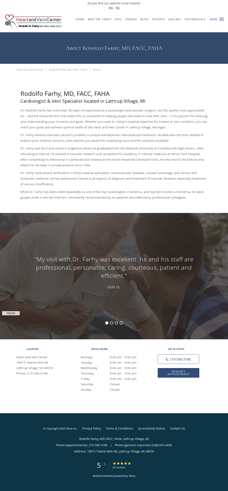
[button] (221, 19)
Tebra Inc (71, 428)
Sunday (113, 389)
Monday (113, 357)
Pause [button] (11, 313)
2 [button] (111, 323)
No (118, 8)
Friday (113, 378)
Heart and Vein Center (29, 69)
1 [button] (107, 323)
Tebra (132, 476)
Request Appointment (178, 373)
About (96, 69)
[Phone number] (178, 359)
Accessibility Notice (151, 428)
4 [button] (121, 323)
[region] (114, 272)
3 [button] (116, 323)
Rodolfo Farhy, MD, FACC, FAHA (68, 69)
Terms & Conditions (119, 428)
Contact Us (177, 428)
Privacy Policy (91, 428)
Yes (111, 8)
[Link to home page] (32, 21)
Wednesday (113, 368)
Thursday (113, 373)
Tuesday (113, 362)
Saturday (113, 384)
